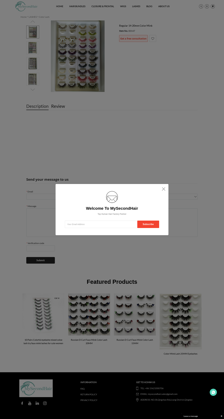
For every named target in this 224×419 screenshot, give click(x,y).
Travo (213, 392)
